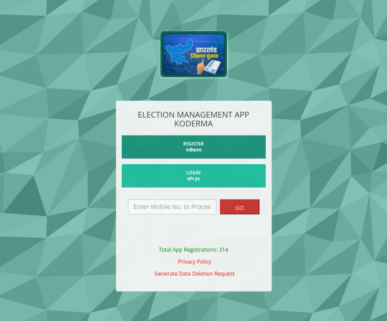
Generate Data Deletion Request (195, 274)
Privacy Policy (194, 262)
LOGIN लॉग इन (193, 176)
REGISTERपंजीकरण (193, 148)
